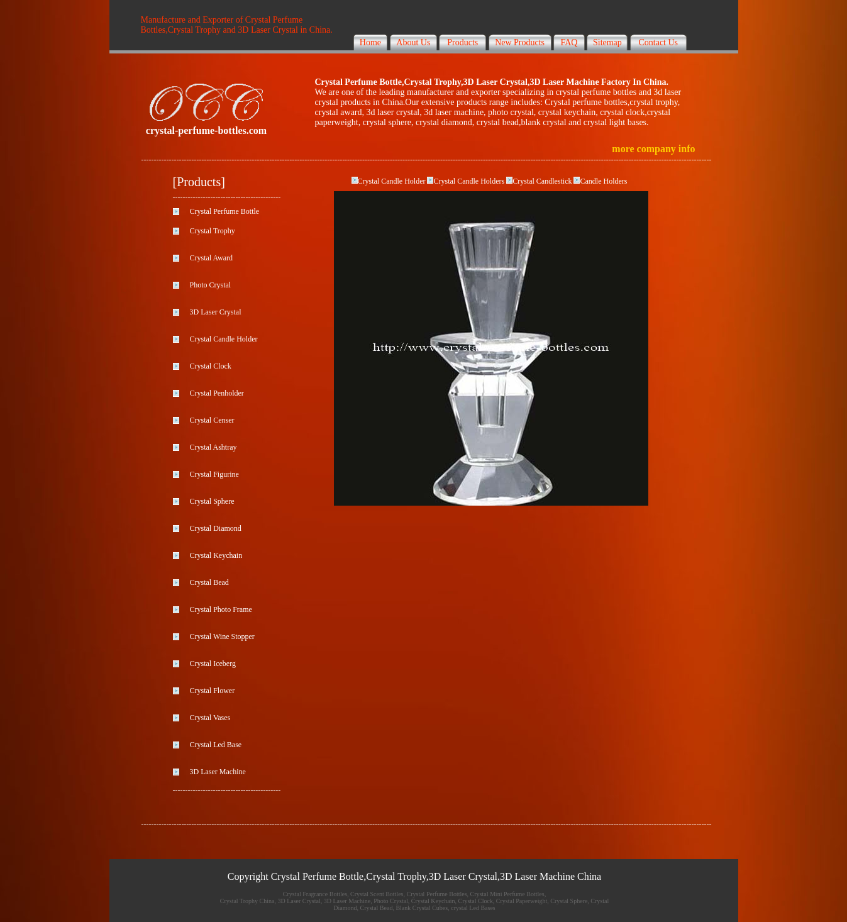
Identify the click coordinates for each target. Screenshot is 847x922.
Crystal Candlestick (542, 181)
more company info (653, 148)
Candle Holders (603, 181)
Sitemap (607, 42)
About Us (413, 42)
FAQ (568, 42)
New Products (520, 42)
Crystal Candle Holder (392, 181)
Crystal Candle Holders (469, 181)
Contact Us (658, 42)
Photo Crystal (210, 284)
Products (462, 42)
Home (370, 42)
